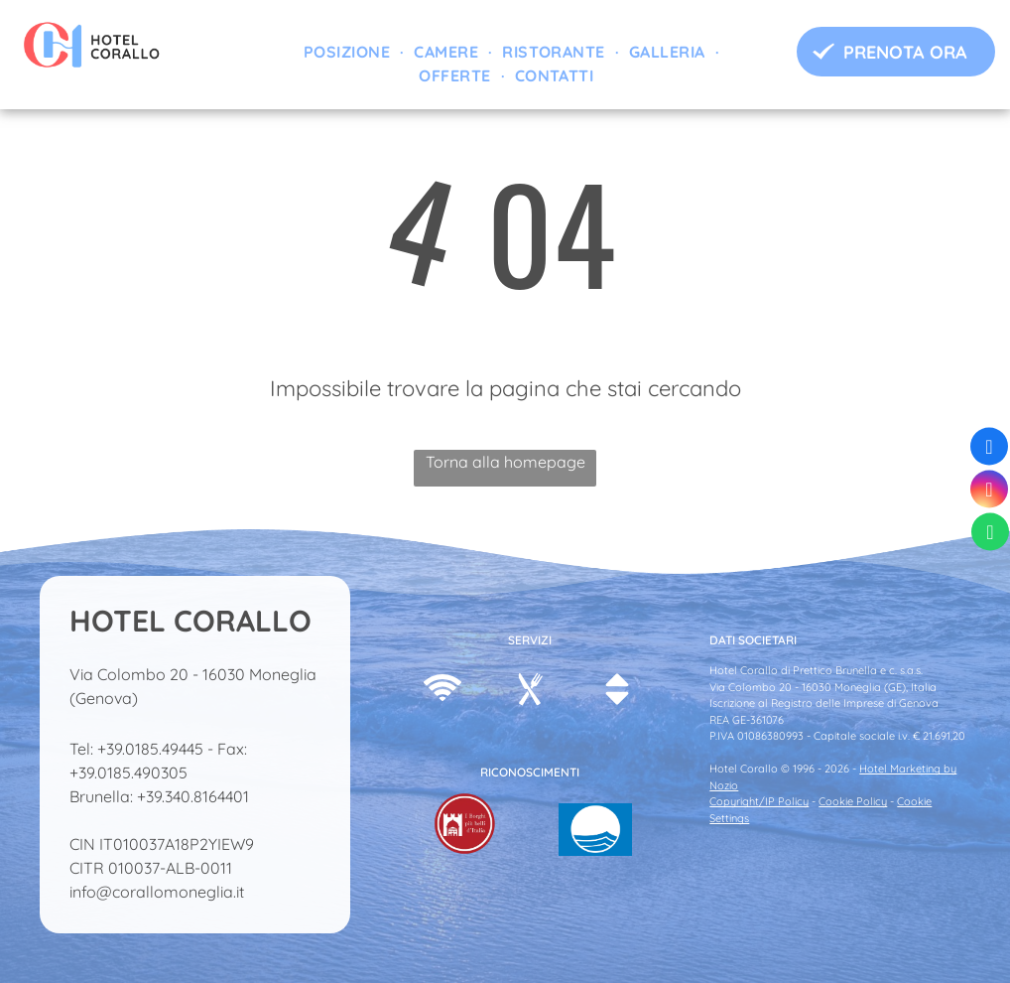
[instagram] (989, 492)
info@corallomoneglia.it (156, 892)
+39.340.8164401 (193, 796)
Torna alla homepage (505, 462)
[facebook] (989, 449)
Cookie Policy (853, 801)
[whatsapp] (990, 534)
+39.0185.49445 (150, 749)
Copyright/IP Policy (759, 801)
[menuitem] (349, 52)
